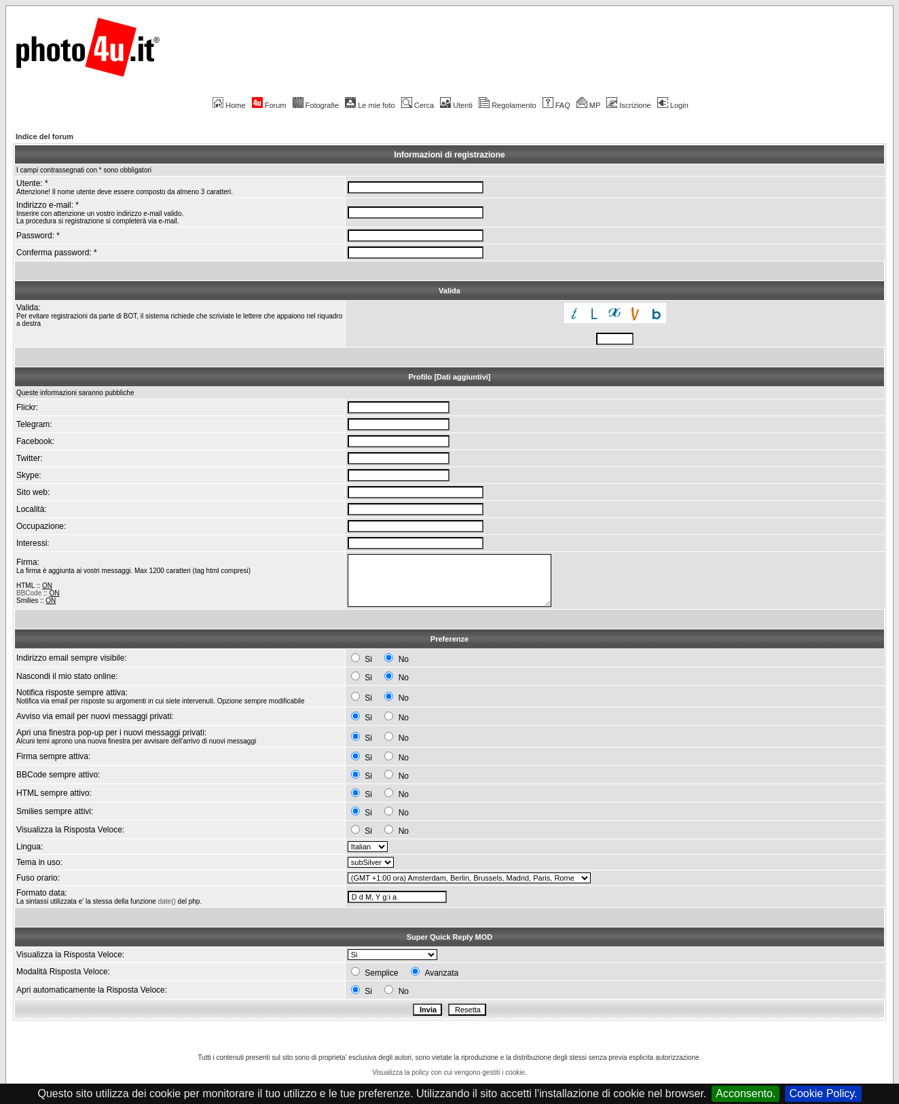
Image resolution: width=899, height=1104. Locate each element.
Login (673, 105)
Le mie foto (370, 105)
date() (167, 901)
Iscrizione (628, 105)
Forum (269, 105)
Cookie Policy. (823, 1093)
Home (229, 105)
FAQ (556, 105)
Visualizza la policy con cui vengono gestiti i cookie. (449, 1072)
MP (588, 105)
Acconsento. (745, 1093)
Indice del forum (44, 136)
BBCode (28, 593)
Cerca (417, 105)
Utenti (456, 105)
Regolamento (507, 105)
